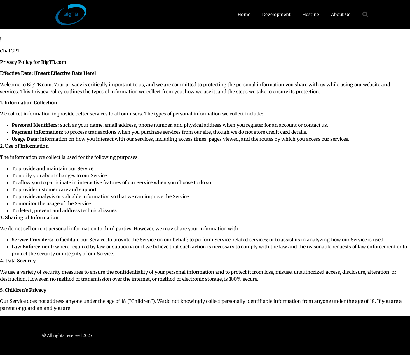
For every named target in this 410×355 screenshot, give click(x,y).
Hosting (310, 14)
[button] (365, 14)
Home (244, 14)
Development (276, 14)
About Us (340, 14)
